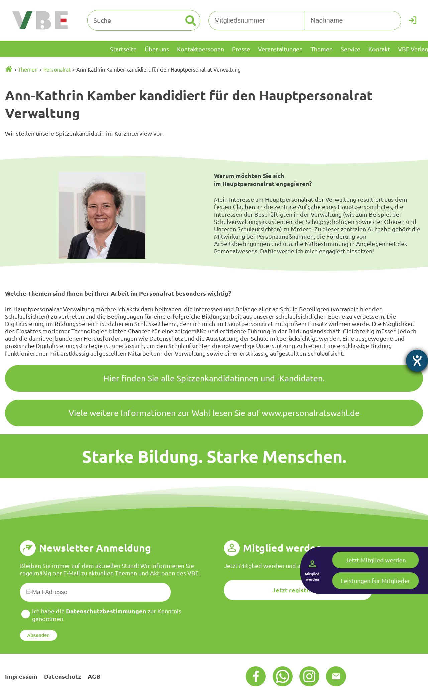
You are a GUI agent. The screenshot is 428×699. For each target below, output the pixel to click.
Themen (28, 69)
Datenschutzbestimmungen (106, 611)
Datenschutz (62, 676)
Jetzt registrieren (298, 590)
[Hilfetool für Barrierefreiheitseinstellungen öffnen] (417, 361)
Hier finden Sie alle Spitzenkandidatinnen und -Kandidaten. (214, 378)
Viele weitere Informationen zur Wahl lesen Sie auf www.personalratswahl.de (214, 413)
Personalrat (57, 69)
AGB (94, 676)
